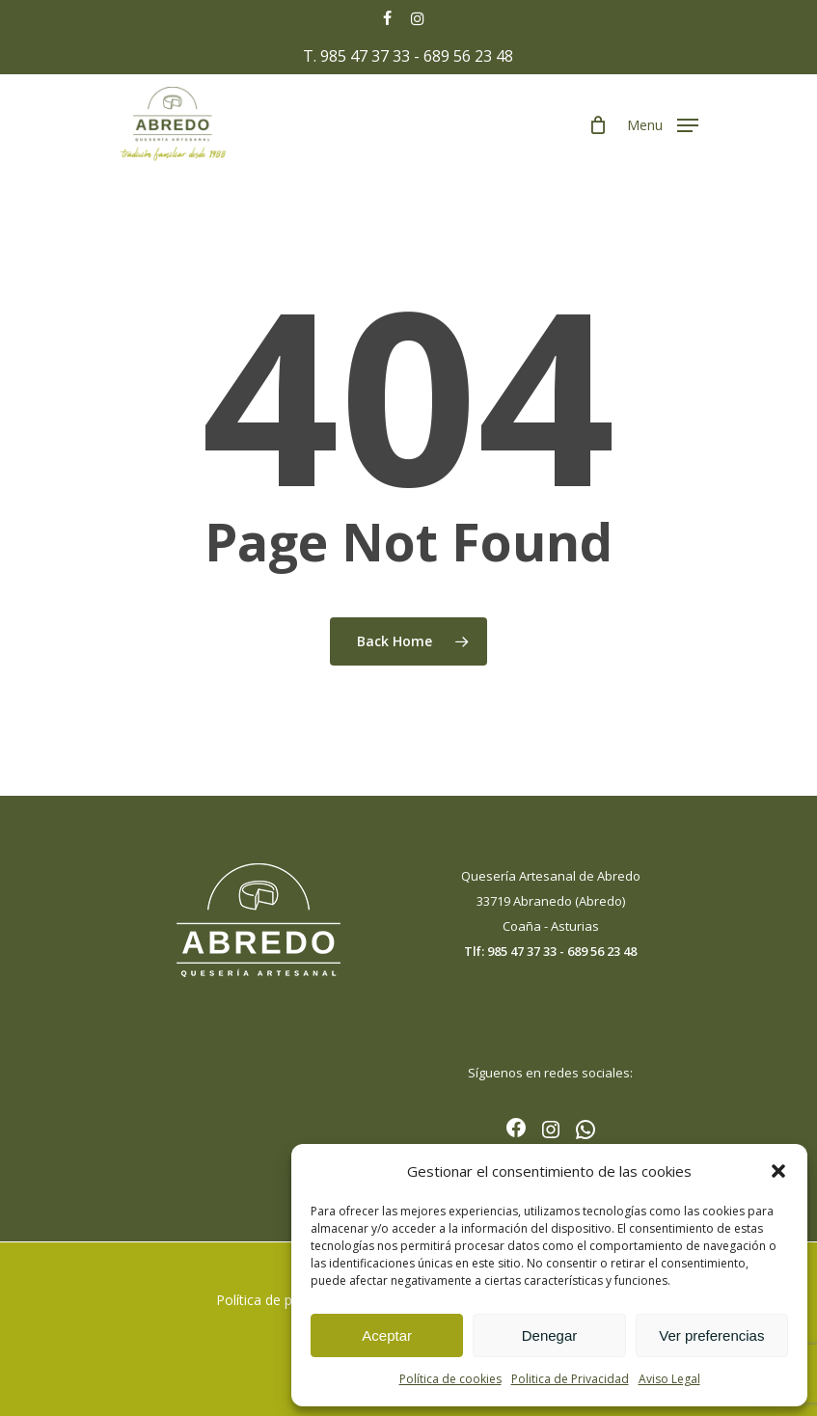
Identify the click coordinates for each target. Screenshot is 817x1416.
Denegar (550, 1335)
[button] (778, 1171)
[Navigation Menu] (662, 123)
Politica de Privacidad (570, 1379)
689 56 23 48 (468, 56)
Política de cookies (450, 1379)
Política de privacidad (281, 1300)
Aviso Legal (669, 1379)
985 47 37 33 (365, 56)
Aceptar (387, 1335)
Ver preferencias (711, 1335)
